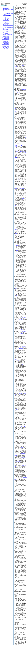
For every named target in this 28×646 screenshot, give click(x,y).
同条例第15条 (21, 319)
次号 (17, 245)
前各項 (16, 479)
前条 (16, 90)
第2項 (16, 66)
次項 (18, 273)
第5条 (24, 151)
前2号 (17, 295)
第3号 (20, 245)
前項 (19, 68)
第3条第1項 (24, 89)
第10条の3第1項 (18, 461)
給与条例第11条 (24, 317)
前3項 (16, 188)
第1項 (23, 28)
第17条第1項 (22, 188)
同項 (25, 137)
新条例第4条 (23, 453)
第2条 (23, 120)
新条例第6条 (24, 457)
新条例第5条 (22, 447)
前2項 (16, 455)
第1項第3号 (20, 393)
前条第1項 (23, 65)
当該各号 (18, 244)
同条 (18, 360)
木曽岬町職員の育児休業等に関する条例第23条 (20, 359)
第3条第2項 (18, 92)
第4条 (21, 151)
